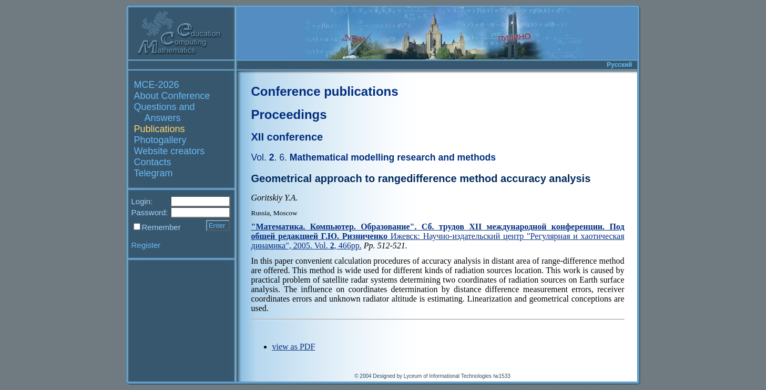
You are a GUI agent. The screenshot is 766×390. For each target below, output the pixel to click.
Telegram (153, 173)
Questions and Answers (164, 112)
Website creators (169, 151)
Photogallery (160, 140)
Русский (619, 64)
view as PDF (293, 346)
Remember (161, 227)
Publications (159, 129)
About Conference (172, 96)
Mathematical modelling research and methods (373, 157)
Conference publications (325, 91)
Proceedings (289, 114)
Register (146, 245)
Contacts (152, 162)
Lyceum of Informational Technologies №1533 (457, 376)
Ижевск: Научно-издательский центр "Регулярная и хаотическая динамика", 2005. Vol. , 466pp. (438, 236)
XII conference (287, 137)
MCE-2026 (156, 84)
